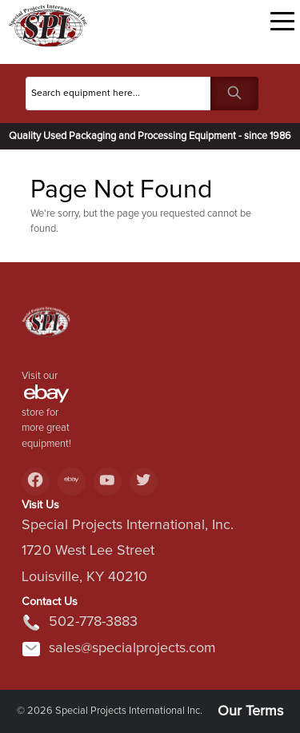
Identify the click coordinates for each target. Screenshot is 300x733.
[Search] (118, 93)
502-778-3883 (80, 622)
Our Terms (250, 711)
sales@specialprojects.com (119, 649)
